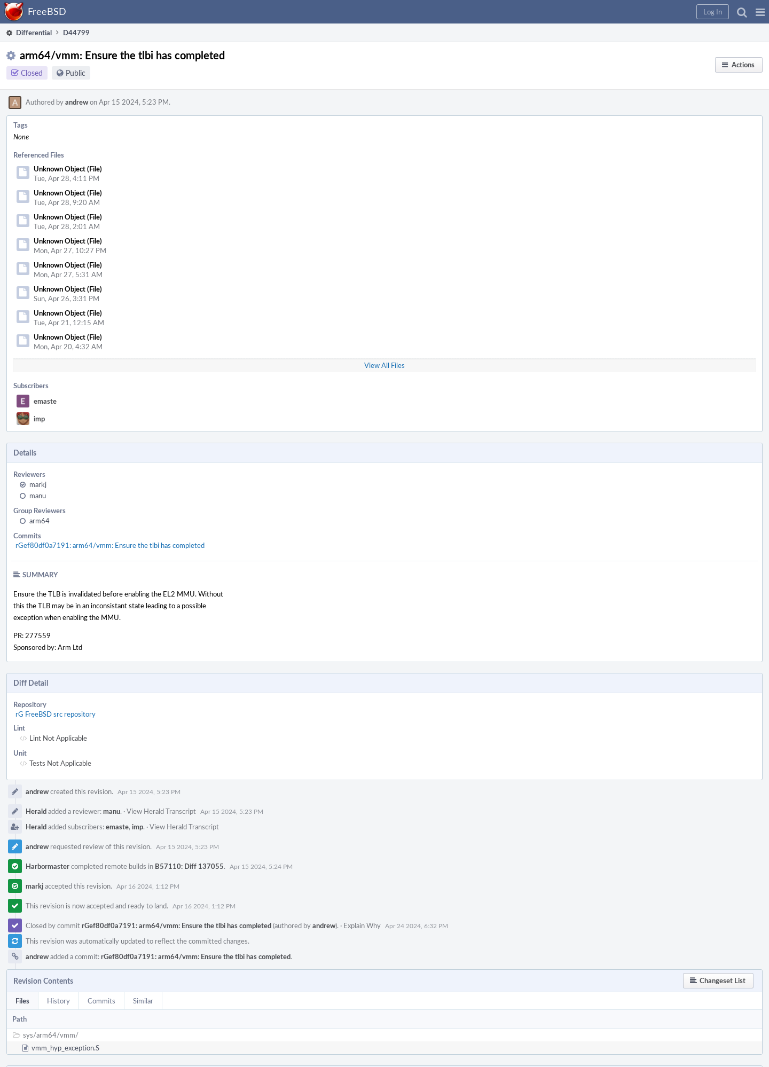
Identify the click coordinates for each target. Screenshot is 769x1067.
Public (75, 73)
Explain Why (362, 925)
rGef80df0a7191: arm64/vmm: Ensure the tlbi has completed (110, 545)
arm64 (39, 520)
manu (37, 495)
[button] (760, 11)
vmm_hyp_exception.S (65, 1048)
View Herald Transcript (161, 811)
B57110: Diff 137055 (189, 866)
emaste (45, 401)
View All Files (384, 365)
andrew (76, 102)
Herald (36, 811)
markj (37, 484)
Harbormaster (47, 866)
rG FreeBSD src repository (55, 714)
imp (39, 418)
